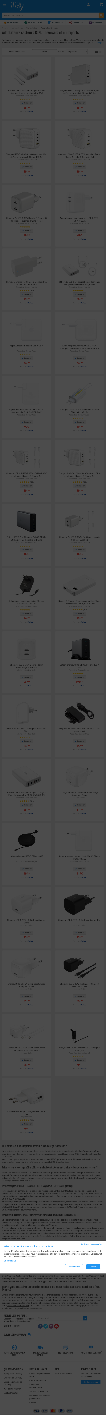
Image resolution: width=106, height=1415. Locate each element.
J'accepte (93, 1267)
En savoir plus (10, 1261)
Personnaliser (74, 1267)
